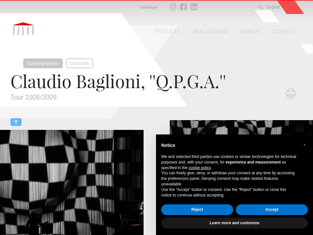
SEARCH (250, 31)
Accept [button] (271, 209)
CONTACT (284, 31)
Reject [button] (197, 209)
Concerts (80, 63)
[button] (304, 145)
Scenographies (43, 63)
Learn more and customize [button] (234, 223)
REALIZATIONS (210, 31)
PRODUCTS (167, 31)
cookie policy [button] (199, 167)
